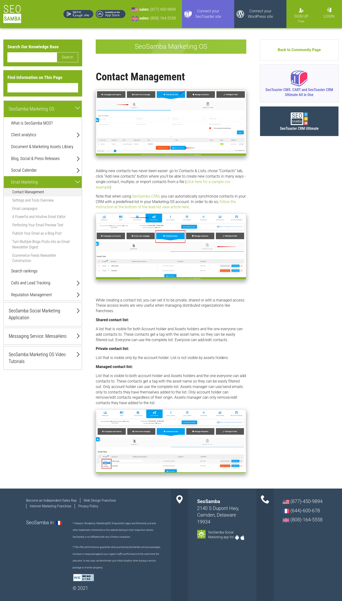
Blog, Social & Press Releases (35, 158)
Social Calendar (24, 170)
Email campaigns (24, 208)
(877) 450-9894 (163, 9)
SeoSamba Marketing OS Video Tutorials (37, 358)
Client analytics (23, 134)
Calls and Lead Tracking (30, 282)
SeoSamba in (40, 522)
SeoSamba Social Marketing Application (34, 314)
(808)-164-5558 (303, 520)
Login (329, 16)
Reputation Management (31, 294)
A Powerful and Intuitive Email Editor (39, 216)
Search (67, 57)
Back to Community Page (299, 50)
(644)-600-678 (301, 511)
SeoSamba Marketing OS (31, 109)
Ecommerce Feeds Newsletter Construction (34, 258)
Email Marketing (24, 181)
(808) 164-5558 (163, 18)
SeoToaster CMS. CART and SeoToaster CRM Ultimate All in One (299, 92)
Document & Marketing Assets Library (42, 146)
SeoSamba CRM (145, 196)
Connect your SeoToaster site (208, 14)
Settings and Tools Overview (33, 200)
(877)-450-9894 (303, 501)
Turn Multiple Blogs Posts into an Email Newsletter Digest (41, 244)
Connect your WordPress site (260, 14)
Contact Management (28, 192)
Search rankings (24, 270)
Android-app (237, 537)
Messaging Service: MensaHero (37, 336)
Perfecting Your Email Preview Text (37, 225)
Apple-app (242, 537)
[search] (32, 57)
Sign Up (301, 16)
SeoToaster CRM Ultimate (299, 128)
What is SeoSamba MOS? (32, 123)
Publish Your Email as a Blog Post (37, 233)
